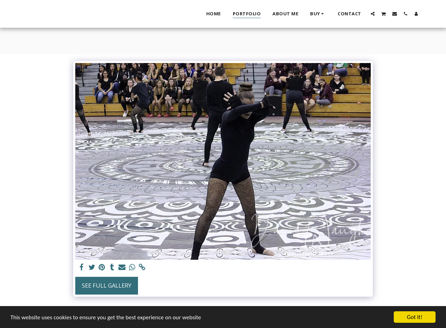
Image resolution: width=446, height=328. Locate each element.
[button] (373, 13)
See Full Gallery (106, 285)
